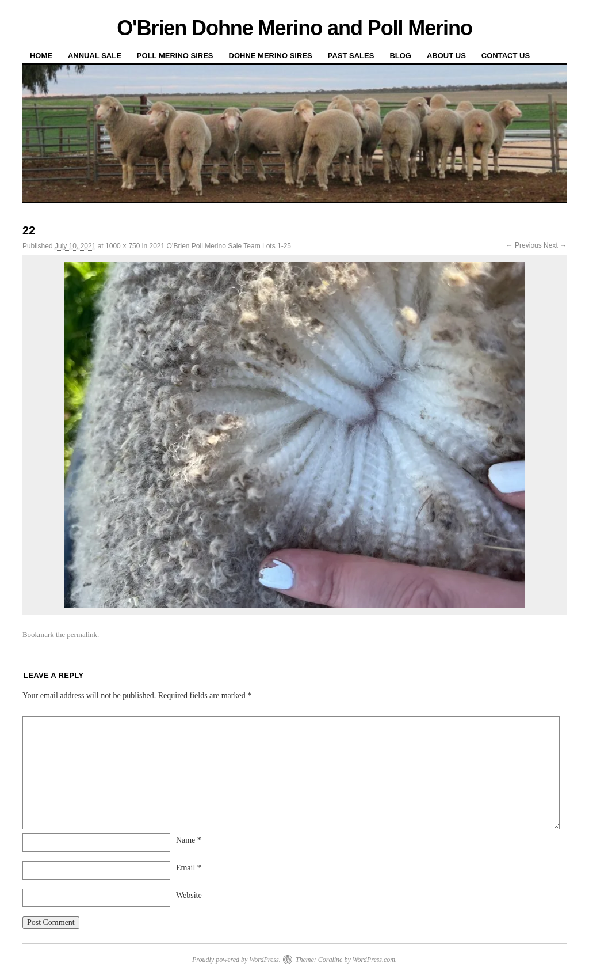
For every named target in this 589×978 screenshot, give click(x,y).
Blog (400, 55)
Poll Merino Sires (175, 55)
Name (188, 840)
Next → (555, 245)
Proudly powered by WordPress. (236, 960)
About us (446, 55)
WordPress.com (374, 960)
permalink (82, 634)
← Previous (524, 245)
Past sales (351, 55)
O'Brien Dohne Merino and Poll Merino (294, 28)
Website (189, 895)
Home (41, 55)
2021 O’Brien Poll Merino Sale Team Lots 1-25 (220, 246)
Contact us (505, 55)
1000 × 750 (122, 246)
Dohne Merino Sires (270, 55)
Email (188, 867)
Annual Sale (94, 55)
